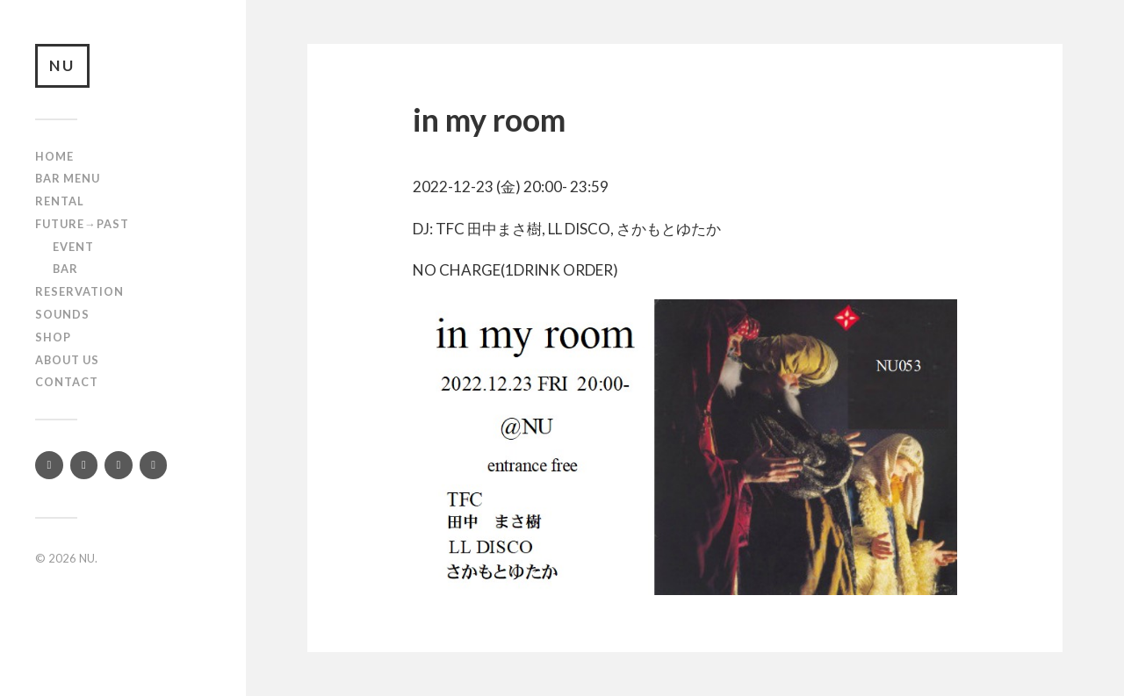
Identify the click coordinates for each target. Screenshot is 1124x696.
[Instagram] (84, 465)
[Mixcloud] (154, 465)
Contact (66, 382)
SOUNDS (62, 314)
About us (67, 360)
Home (54, 156)
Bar (65, 269)
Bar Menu (67, 178)
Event (73, 247)
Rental (59, 201)
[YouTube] (118, 465)
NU (62, 65)
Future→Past (82, 224)
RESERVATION (79, 291)
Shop (53, 337)
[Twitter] (49, 465)
